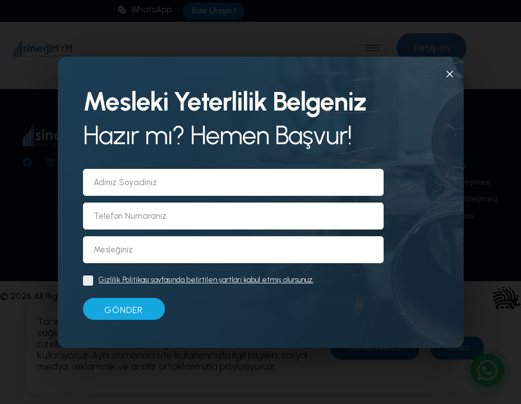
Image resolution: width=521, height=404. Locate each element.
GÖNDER (123, 310)
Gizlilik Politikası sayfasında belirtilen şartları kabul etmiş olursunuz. (206, 280)
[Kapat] (449, 76)
